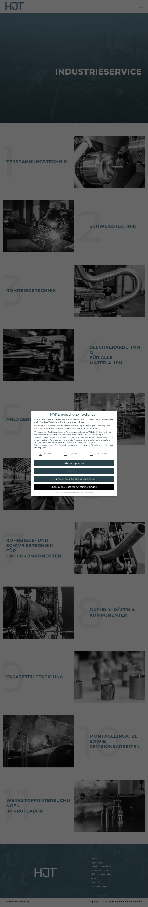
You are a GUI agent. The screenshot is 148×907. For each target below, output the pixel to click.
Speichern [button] (74, 471)
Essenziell (45, 454)
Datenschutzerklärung (44, 445)
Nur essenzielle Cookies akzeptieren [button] (74, 478)
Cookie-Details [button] (60, 492)
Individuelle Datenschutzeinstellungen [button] (74, 486)
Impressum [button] (89, 492)
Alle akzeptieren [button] (74, 463)
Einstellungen (97, 445)
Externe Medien (98, 454)
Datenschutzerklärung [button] (74, 492)
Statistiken (70, 454)
